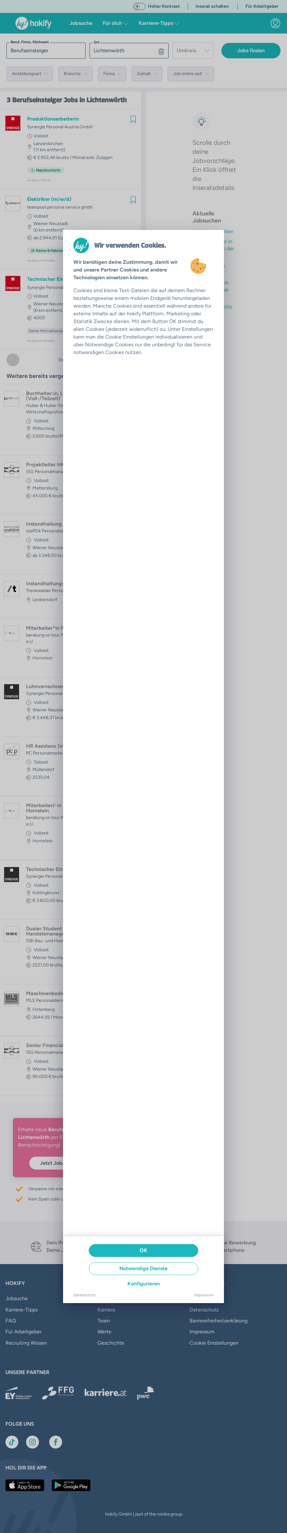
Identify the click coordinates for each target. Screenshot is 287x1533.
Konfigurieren (143, 1284)
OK (143, 1250)
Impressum (204, 1295)
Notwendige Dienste (143, 1268)
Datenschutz (84, 1295)
